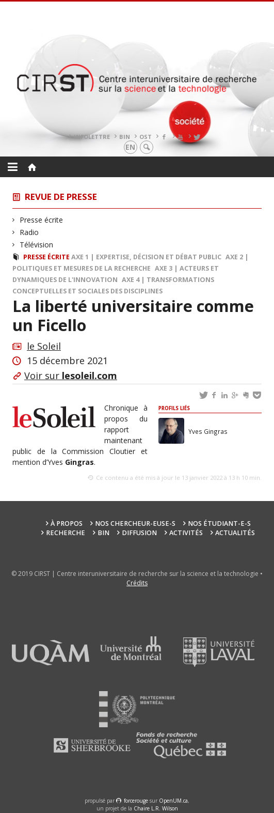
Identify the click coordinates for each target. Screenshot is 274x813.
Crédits (137, 583)
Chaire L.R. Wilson (156, 808)
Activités (186, 532)
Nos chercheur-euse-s (135, 523)
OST (145, 136)
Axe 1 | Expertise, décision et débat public (146, 257)
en (130, 147)
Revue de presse (61, 196)
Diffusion (139, 532)
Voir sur (70, 375)
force (136, 800)
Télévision (36, 244)
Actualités (235, 532)
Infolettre (92, 136)
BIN (124, 136)
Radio (29, 232)
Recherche (65, 532)
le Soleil (44, 346)
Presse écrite (41, 220)
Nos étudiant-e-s (219, 523)
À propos (67, 523)
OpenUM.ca (173, 800)
